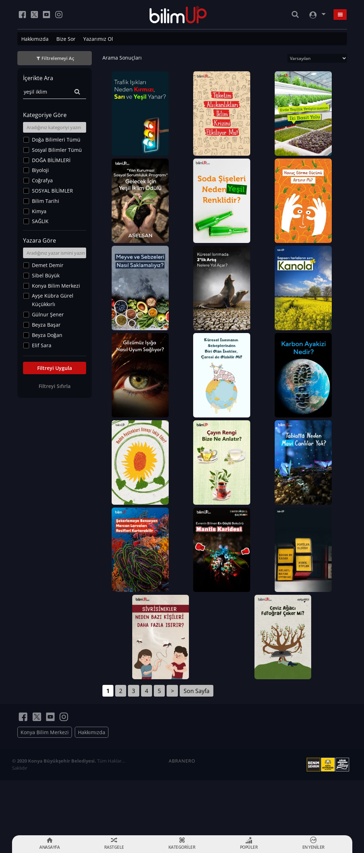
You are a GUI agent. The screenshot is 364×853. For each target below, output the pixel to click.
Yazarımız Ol (98, 38)
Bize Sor (65, 38)
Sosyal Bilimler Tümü (57, 149)
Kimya (39, 211)
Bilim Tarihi (45, 201)
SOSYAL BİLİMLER (52, 190)
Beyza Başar (46, 324)
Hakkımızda (35, 38)
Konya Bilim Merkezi (56, 285)
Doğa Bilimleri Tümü (56, 139)
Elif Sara (41, 345)
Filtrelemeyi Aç (57, 58)
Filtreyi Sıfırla (55, 386)
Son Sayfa (196, 745)
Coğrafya (42, 180)
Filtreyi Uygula (54, 368)
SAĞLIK (40, 221)
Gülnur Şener (48, 314)
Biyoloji (40, 170)
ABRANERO (182, 816)
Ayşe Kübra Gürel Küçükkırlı (52, 300)
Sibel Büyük (46, 275)
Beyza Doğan (47, 335)
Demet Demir (47, 265)
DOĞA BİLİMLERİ (51, 160)
